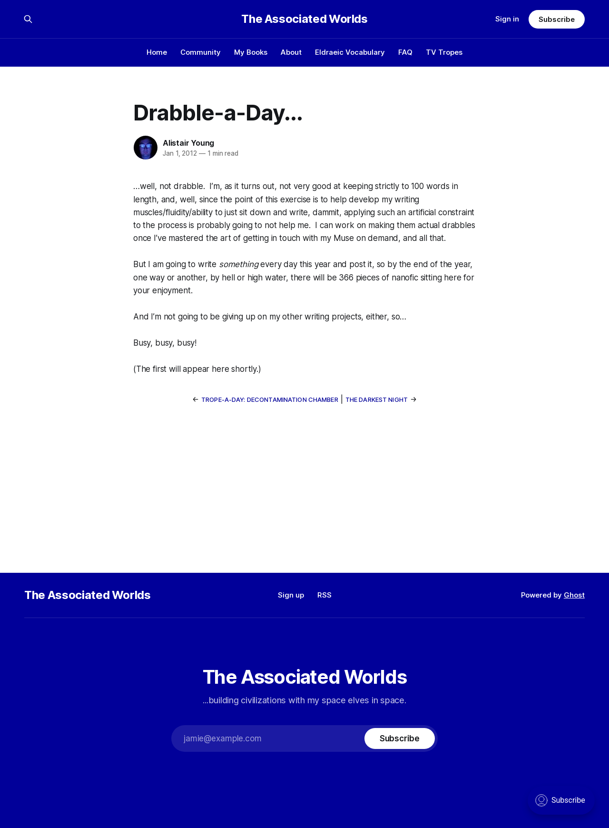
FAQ (405, 52)
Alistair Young (188, 143)
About (291, 52)
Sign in (507, 18)
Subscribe (556, 19)
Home (157, 52)
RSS (324, 594)
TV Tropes (444, 52)
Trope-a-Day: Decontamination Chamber (269, 399)
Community (200, 52)
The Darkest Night (376, 399)
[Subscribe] (399, 738)
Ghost (574, 594)
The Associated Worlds (304, 19)
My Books (250, 52)
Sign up (291, 594)
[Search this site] (28, 19)
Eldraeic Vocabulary (350, 52)
